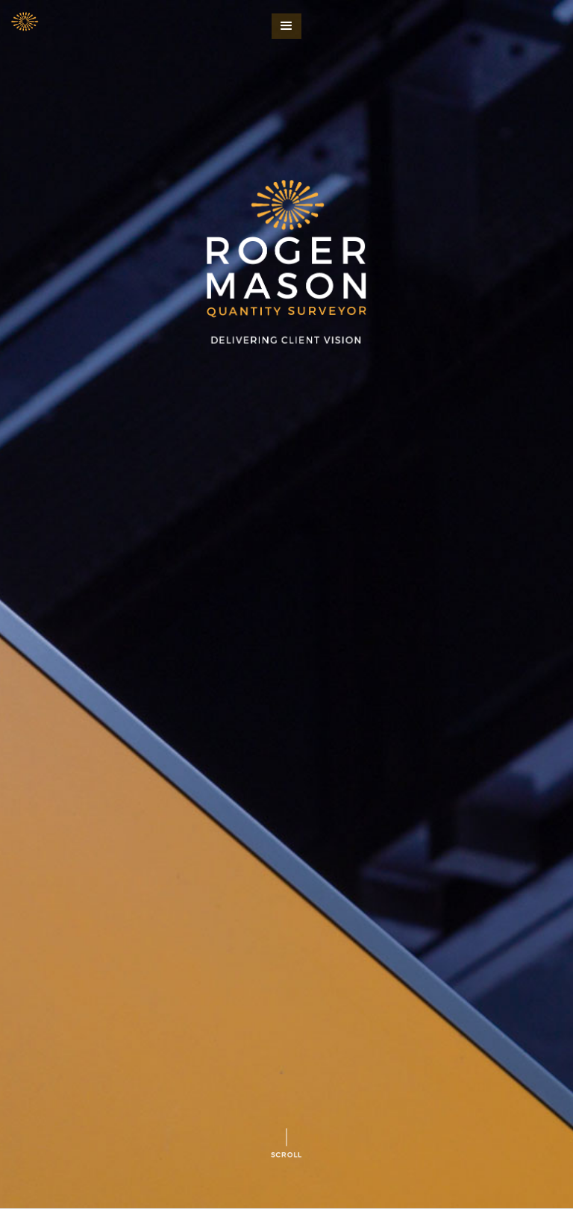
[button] (286, 26)
